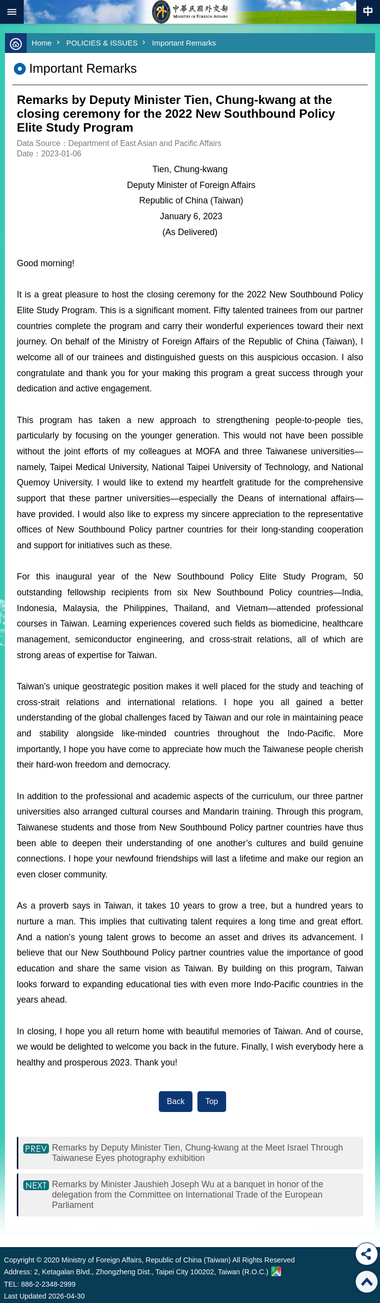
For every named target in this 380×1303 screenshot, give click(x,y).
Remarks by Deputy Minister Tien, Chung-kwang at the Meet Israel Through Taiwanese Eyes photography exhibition (197, 1153)
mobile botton (12, 12)
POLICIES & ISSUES (102, 43)
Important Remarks (184, 43)
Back (176, 1101)
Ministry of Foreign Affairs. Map (276, 1271)
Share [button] (366, 1254)
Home (42, 43)
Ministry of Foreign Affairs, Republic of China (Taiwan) (190, 12)
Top (211, 1101)
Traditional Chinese (368, 12)
